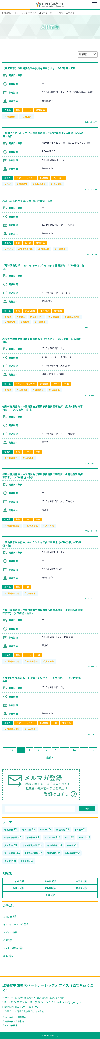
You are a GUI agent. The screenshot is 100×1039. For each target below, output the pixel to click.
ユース (28, 110)
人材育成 (55, 317)
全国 (51, 895)
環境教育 (23, 184)
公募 (8, 940)
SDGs (10, 249)
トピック (10, 932)
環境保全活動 (26, 249)
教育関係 (40, 110)
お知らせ (9, 916)
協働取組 (33, 837)
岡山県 (81, 888)
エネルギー (37, 317)
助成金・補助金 (13, 948)
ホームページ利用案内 (15, 1017)
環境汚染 (28, 829)
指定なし (66, 723)
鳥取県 (7, 723)
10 (74, 750)
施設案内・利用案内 (14, 1021)
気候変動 (63, 829)
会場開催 (44, 178)
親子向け (58, 310)
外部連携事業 (13, 837)
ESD (9, 184)
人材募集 (27, 116)
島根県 (50, 881)
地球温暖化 (54, 845)
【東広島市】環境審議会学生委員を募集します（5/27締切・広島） (40, 68)
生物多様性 (40, 184)
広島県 (7, 110)
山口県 (7, 178)
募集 (18, 110)
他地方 (7, 451)
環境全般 (11, 116)
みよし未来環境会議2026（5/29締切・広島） (28, 200)
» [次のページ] (93, 750)
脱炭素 (26, 322)
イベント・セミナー (25, 178)
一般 (66, 383)
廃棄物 (72, 845)
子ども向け (58, 178)
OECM (46, 829)
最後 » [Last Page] (49, 757)
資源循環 (27, 861)
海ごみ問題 (12, 853)
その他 (80, 829)
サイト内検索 (11, 1025)
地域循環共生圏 (32, 845)
